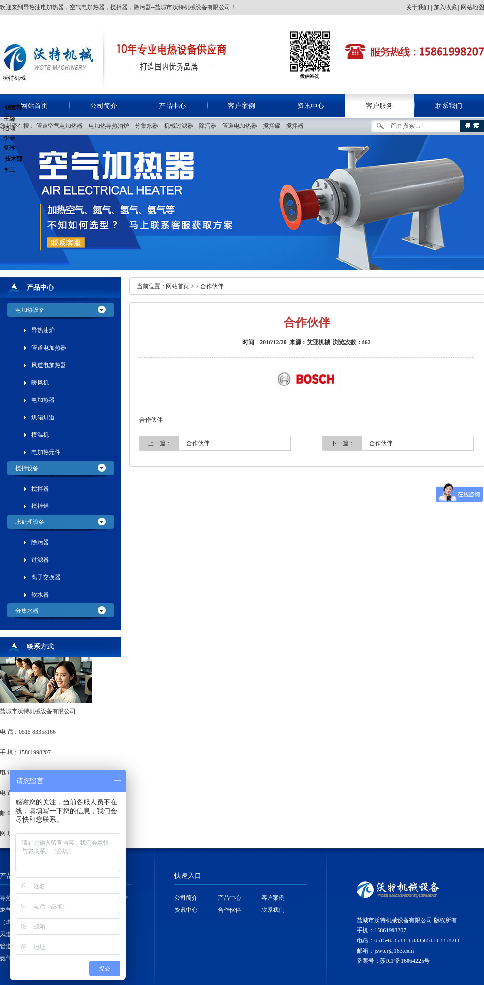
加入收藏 (445, 7)
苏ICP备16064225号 (405, 960)
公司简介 (103, 105)
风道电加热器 (48, 365)
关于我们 (417, 7)
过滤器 (40, 559)
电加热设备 (30, 310)
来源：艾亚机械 (309, 342)
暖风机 (40, 382)
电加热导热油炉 (111, 126)
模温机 (40, 434)
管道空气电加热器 (61, 126)
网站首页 (177, 286)
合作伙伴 (212, 286)
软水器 (40, 594)
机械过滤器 (180, 126)
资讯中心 (310, 105)
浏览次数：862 (352, 342)
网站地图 (472, 7)
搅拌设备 (27, 468)
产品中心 (172, 105)
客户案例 (241, 105)
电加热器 (43, 400)
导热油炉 (43, 330)
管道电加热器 (241, 126)
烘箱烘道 (43, 417)
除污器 (210, 126)
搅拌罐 (274, 126)
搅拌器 (297, 126)
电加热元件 (45, 452)
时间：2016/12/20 (264, 342)
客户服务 (379, 105)
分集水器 (149, 126)
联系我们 (448, 105)
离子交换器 (45, 577)
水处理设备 (30, 522)
